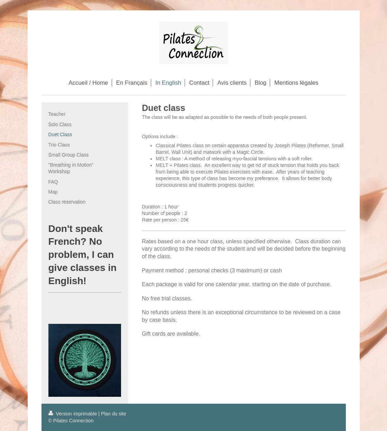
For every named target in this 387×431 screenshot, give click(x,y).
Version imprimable (73, 413)
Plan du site (113, 413)
